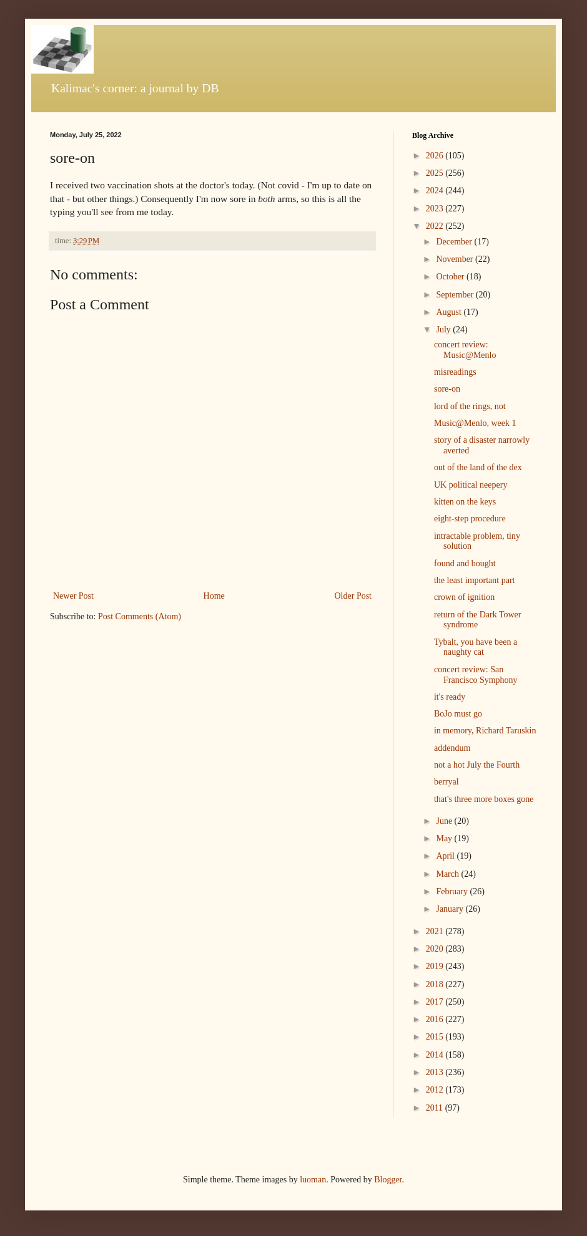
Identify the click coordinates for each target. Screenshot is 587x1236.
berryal (446, 781)
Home (214, 596)
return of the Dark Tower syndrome (477, 620)
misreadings (455, 372)
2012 (436, 1089)
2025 (436, 173)
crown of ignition (464, 597)
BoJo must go (458, 713)
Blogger (388, 1179)
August (449, 312)
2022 (436, 226)
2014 (436, 1055)
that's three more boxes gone (484, 799)
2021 (436, 931)
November (455, 259)
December (455, 241)
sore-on (447, 388)
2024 (436, 190)
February (453, 891)
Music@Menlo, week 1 (475, 423)
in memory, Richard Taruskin (485, 730)
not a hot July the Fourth (477, 765)
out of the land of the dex (478, 467)
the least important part (474, 580)
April (446, 856)
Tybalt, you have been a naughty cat (475, 647)
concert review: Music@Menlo (465, 350)
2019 (436, 966)
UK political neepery (470, 485)
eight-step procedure (470, 518)
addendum (452, 748)
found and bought (465, 563)
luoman (313, 1179)
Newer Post (73, 596)
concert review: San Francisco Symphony (476, 675)
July (444, 329)
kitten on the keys (465, 501)
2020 (436, 949)
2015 (436, 1036)
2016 (436, 1019)
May (445, 838)
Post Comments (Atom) (139, 616)
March (448, 874)
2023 (436, 208)
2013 (436, 1072)
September (455, 294)
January (450, 909)
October (451, 276)
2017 (436, 1002)
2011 (435, 1108)
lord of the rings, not (470, 406)
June (445, 821)
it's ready (449, 697)
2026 (436, 155)
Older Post (353, 596)
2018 (436, 984)
